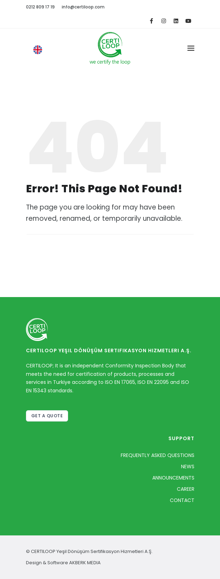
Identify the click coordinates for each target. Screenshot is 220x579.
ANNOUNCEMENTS (173, 477)
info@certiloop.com (83, 7)
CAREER (185, 489)
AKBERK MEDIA (85, 562)
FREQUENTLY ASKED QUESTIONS (157, 455)
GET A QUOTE (47, 416)
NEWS (187, 466)
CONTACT (182, 500)
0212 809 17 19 (40, 7)
